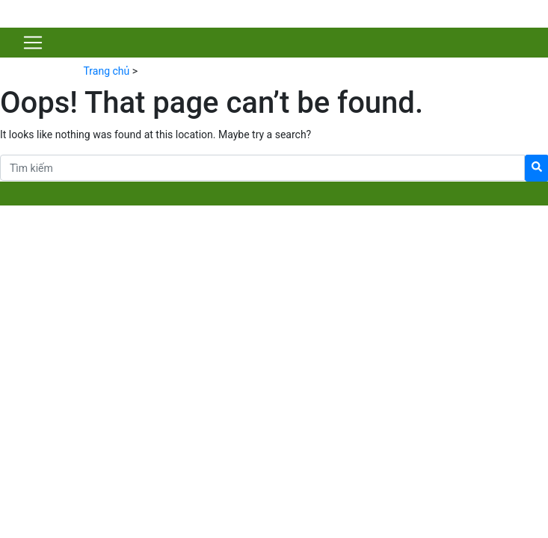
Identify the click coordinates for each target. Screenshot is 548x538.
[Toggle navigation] (33, 43)
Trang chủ (107, 71)
